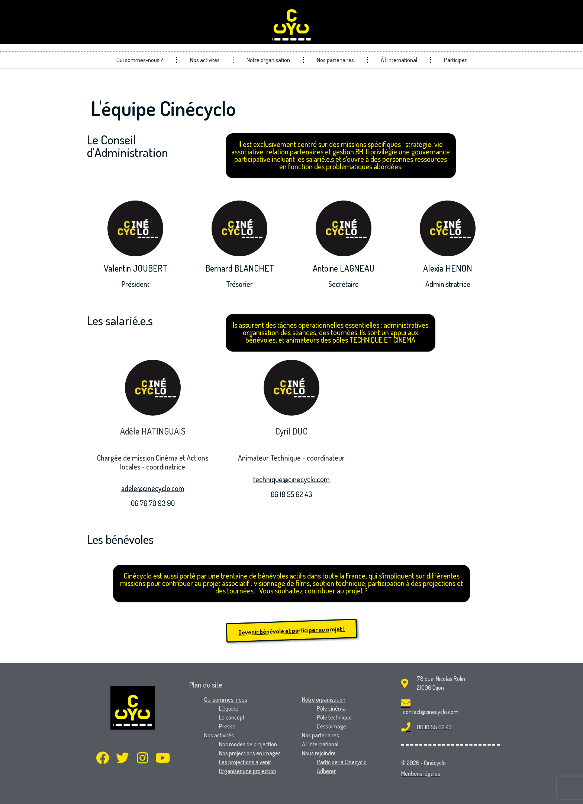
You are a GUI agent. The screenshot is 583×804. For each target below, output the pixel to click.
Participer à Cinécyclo (342, 762)
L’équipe (228, 708)
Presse (227, 726)
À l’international (399, 60)
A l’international (320, 744)
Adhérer (326, 771)
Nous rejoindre (319, 753)
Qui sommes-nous (225, 699)
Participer (455, 60)
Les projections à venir (245, 762)
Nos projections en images (250, 753)
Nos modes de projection (248, 744)
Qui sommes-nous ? (139, 60)
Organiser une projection (247, 771)
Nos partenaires (335, 60)
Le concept (232, 717)
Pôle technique (334, 717)
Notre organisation (268, 60)
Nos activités (205, 60)
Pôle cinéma (331, 708)
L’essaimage (331, 726)
